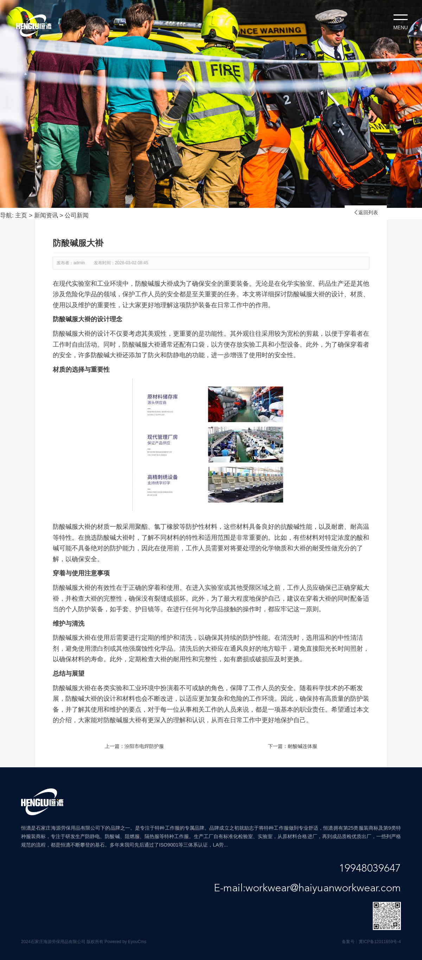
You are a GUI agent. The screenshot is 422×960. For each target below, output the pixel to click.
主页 (21, 215)
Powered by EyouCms (124, 941)
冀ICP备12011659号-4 (380, 941)
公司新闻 (77, 215)
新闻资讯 (46, 215)
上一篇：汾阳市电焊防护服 (134, 746)
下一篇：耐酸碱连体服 (292, 746)
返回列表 (365, 212)
